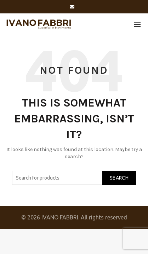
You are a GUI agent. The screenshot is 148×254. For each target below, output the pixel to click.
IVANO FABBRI (59, 217)
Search (119, 178)
